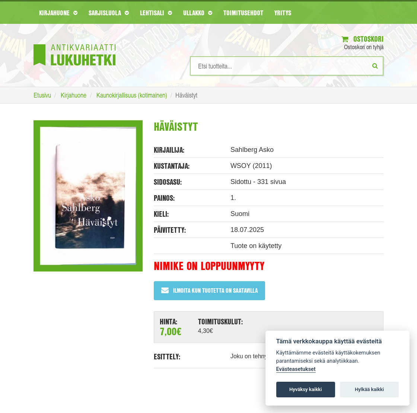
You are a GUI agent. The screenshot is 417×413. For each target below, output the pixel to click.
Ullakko (197, 13)
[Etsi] (375, 65)
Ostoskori (362, 39)
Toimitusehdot (243, 13)
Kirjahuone (58, 13)
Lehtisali (156, 13)
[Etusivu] (74, 43)
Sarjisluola (109, 13)
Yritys (282, 13)
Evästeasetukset (296, 369)
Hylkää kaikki (369, 389)
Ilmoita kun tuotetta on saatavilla (209, 290)
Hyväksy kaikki (305, 389)
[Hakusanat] (286, 66)
